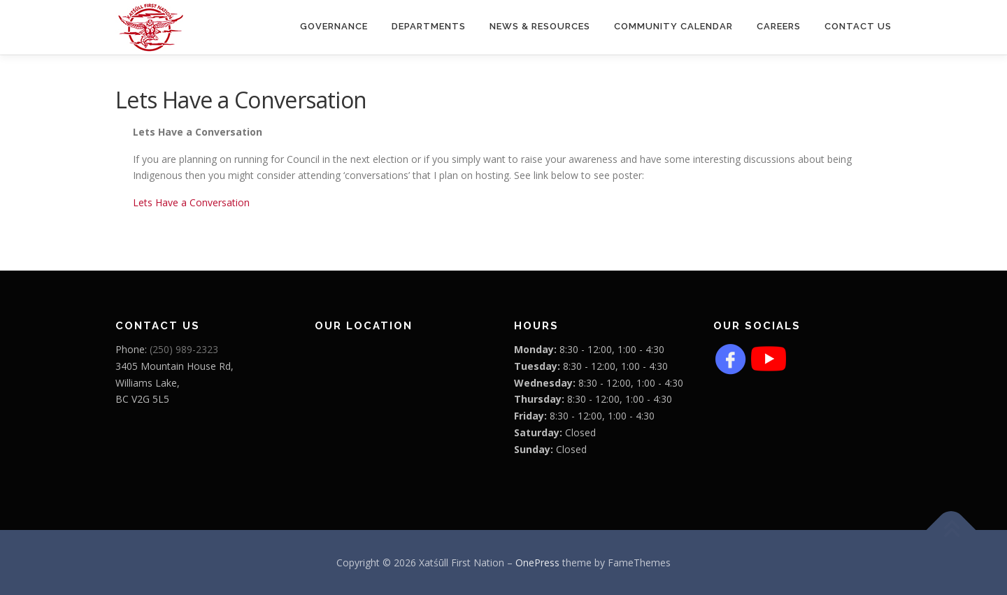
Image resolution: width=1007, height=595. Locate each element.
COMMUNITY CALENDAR (673, 26)
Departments (429, 26)
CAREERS (779, 26)
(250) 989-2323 (184, 349)
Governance (334, 26)
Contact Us (858, 26)
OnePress (537, 562)
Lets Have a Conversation (191, 202)
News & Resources (540, 26)
